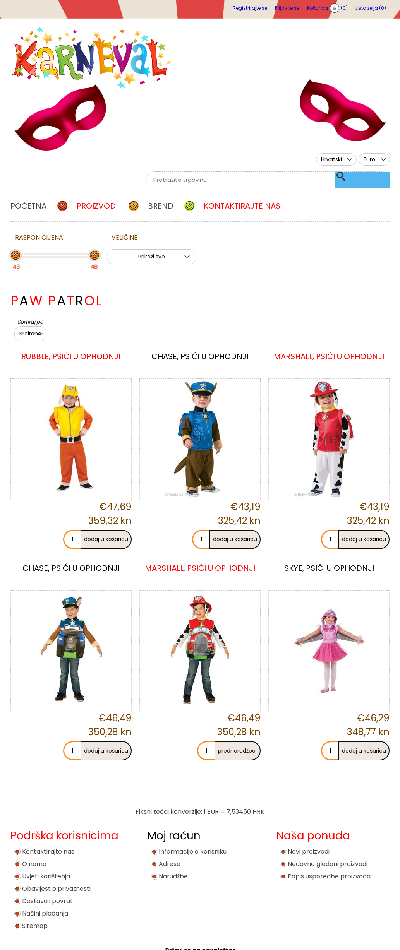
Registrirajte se (250, 8)
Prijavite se (287, 8)
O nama (34, 863)
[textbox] (258, 180)
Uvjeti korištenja (46, 876)
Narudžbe (173, 876)
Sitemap (35, 925)
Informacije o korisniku (193, 851)
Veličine (124, 237)
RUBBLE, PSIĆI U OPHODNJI (70, 356)
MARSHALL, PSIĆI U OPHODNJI (329, 356)
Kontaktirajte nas (48, 851)
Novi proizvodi (309, 851)
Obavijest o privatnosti (56, 888)
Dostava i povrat (47, 901)
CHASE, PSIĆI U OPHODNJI (200, 356)
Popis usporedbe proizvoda (329, 876)
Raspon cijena (39, 237)
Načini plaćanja (45, 913)
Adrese (169, 863)
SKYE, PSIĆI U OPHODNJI (329, 568)
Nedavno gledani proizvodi (327, 863)
